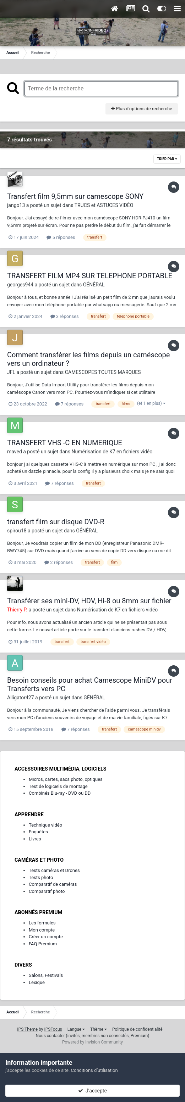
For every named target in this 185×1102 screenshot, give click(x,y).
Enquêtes (38, 831)
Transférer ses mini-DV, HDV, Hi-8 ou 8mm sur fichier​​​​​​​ (89, 601)
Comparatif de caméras (53, 884)
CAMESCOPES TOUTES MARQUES (103, 372)
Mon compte (42, 930)
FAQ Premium (43, 943)
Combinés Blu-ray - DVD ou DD (60, 793)
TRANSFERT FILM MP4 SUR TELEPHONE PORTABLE (89, 276)
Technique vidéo (45, 825)
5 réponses (61, 237)
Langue (76, 1029)
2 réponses (58, 562)
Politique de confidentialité (137, 1029)
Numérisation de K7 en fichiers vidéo (112, 451)
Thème (98, 1029)
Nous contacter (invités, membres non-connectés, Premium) (92, 1035)
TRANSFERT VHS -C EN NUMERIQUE (64, 442)
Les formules (42, 922)
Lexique (37, 982)
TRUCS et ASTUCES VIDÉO (104, 205)
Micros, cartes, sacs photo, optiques (66, 779)
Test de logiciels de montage (58, 786)
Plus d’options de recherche (141, 108)
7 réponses (69, 404)
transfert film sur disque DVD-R (55, 522)
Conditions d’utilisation (94, 1070)
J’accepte (92, 1090)
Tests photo (41, 877)
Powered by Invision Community (92, 1042)
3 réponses (64, 316)
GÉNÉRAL (94, 284)
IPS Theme (27, 1029)
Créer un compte (46, 936)
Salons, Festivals (46, 975)
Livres (35, 838)
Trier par (167, 159)
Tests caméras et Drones (54, 870)
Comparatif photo (47, 891)
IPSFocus (53, 1029)
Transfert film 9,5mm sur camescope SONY (75, 196)
